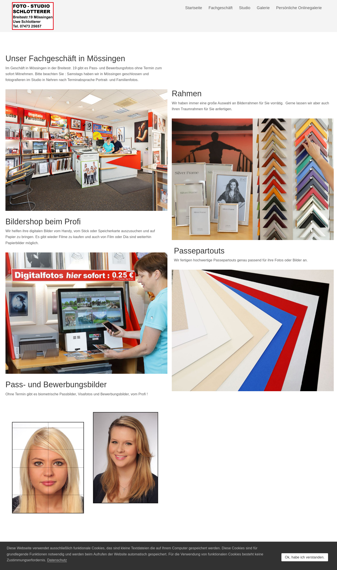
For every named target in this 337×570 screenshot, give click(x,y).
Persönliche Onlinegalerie (299, 8)
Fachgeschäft (220, 8)
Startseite (193, 8)
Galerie (263, 8)
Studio (244, 8)
